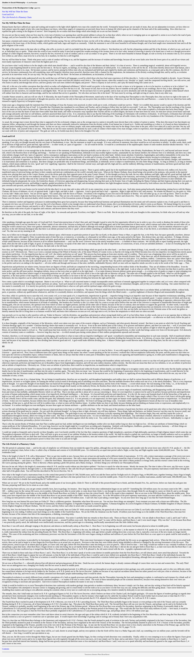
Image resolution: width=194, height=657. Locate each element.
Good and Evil (8, 14)
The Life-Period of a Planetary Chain (17, 17)
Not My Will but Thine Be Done (15, 12)
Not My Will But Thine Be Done (16, 23)
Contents (5, 649)
